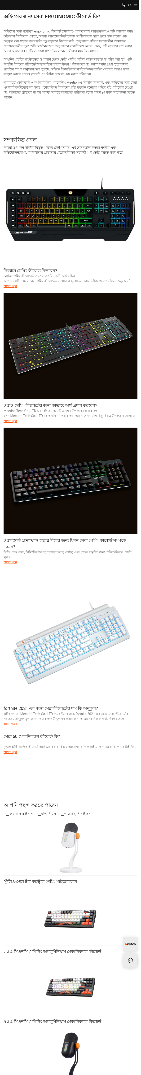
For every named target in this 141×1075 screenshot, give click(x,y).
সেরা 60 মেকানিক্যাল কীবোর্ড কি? (32, 736)
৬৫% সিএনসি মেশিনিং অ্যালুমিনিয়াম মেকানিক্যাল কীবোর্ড (52, 951)
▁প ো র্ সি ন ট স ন (76, 814)
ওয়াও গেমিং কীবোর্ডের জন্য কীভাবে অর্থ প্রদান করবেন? (50, 405)
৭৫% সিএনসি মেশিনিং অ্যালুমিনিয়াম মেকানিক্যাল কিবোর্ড (52, 1021)
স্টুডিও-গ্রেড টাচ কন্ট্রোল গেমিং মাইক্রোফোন (40, 881)
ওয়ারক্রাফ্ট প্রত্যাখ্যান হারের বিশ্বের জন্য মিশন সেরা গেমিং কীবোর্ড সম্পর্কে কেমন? (65, 543)
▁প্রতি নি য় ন (47, 814)
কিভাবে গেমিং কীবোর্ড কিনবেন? (30, 270)
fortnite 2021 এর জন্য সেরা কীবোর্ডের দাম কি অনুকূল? (51, 708)
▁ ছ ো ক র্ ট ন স (19, 814)
